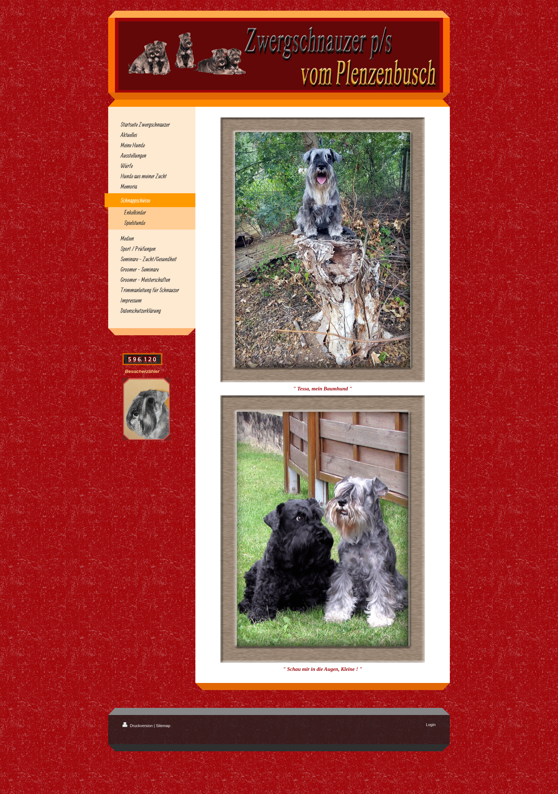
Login (431, 724)
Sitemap (163, 726)
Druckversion (138, 726)
